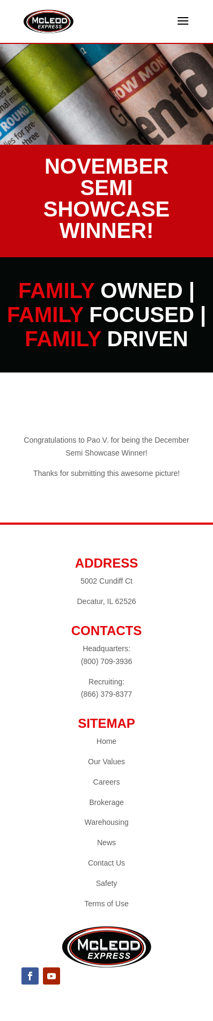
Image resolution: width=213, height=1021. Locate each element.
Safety (106, 883)
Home (106, 741)
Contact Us (106, 863)
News (106, 842)
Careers (106, 782)
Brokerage (106, 802)
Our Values (106, 761)
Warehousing (107, 822)
